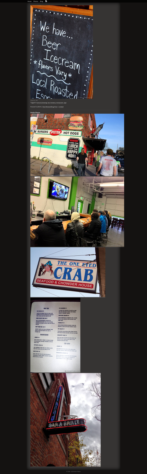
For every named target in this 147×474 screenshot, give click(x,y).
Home (30, 1)
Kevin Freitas (77, 471)
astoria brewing (42, 103)
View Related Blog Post (49, 107)
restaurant (59, 103)
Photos (35, 1)
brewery (53, 103)
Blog (41, 1)
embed (61, 107)
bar (49, 103)
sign (65, 103)
